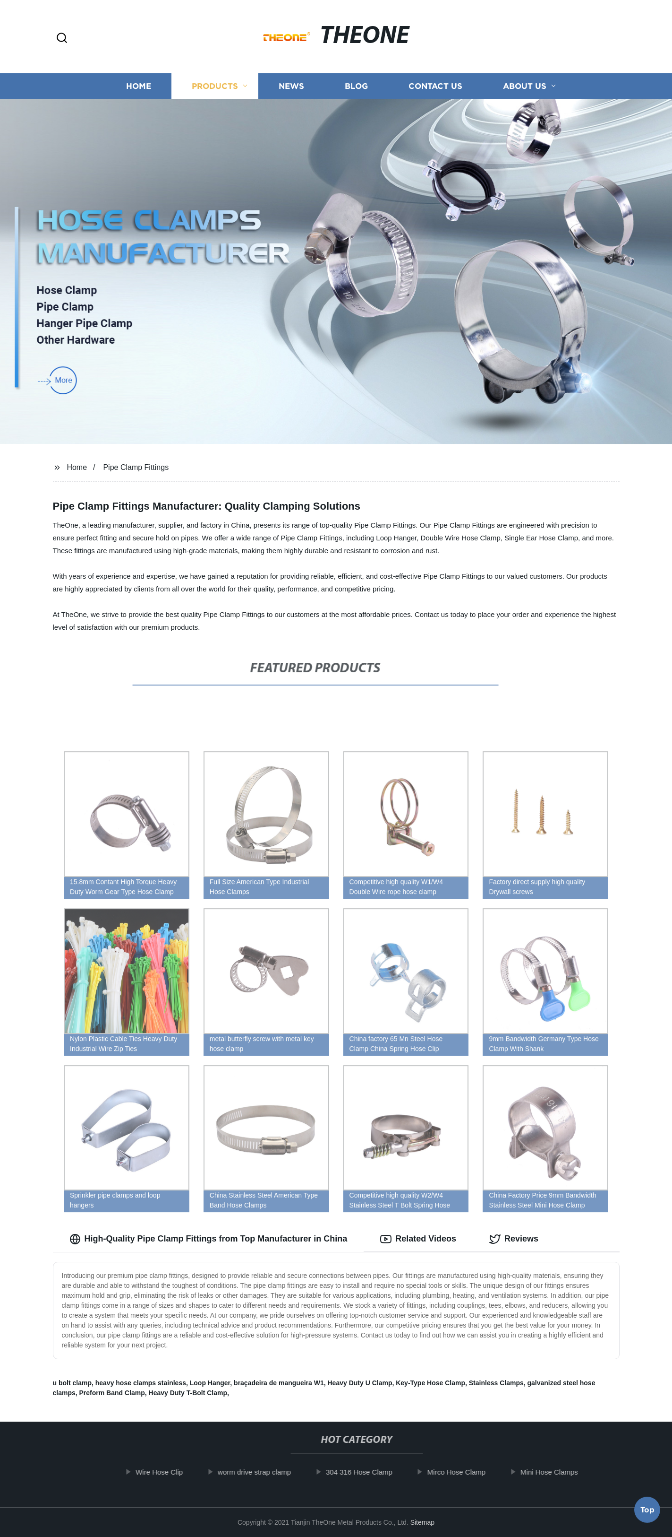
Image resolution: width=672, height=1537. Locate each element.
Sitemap (422, 1522)
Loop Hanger (210, 1383)
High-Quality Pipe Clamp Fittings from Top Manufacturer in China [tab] (208, 1239)
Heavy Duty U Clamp (360, 1383)
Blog (356, 86)
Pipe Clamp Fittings (136, 467)
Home (138, 86)
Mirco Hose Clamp (464, 1472)
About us (524, 86)
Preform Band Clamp (112, 1393)
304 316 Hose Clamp (366, 1472)
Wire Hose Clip (166, 1472)
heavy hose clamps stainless (140, 1383)
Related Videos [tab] (418, 1239)
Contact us (435, 86)
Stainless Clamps (496, 1383)
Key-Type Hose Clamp (430, 1383)
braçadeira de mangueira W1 (279, 1383)
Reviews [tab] (513, 1239)
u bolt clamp (72, 1383)
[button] (62, 38)
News (291, 86)
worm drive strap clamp (261, 1472)
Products (215, 86)
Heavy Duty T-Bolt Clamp (188, 1393)
